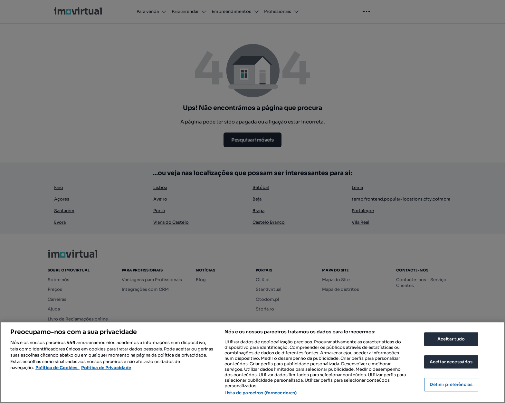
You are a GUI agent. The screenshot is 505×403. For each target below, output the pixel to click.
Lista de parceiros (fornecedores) (260, 393)
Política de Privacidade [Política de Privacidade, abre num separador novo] (106, 367)
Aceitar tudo (451, 339)
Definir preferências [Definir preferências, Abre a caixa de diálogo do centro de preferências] (451, 384)
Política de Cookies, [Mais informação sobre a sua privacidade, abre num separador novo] (57, 367)
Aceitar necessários (451, 362)
